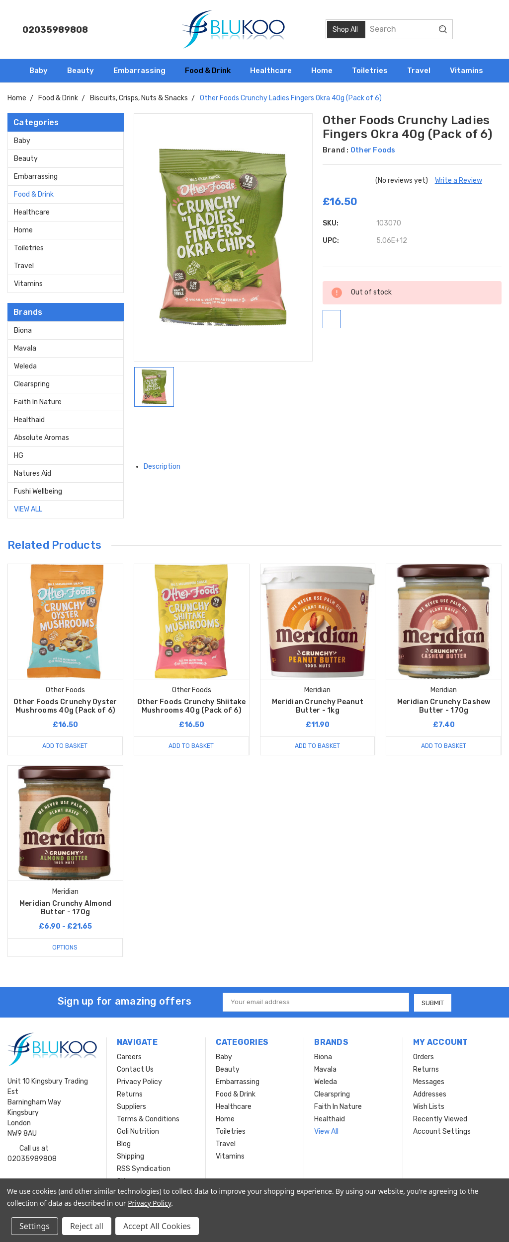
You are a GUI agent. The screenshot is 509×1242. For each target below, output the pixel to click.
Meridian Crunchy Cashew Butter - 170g (444, 706)
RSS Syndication (143, 1168)
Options (65, 947)
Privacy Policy (139, 1081)
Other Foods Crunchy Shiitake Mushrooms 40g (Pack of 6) (191, 706)
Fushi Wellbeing (38, 491)
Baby (42, 70)
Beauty (84, 70)
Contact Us (135, 1069)
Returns (130, 1094)
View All (28, 509)
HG (18, 455)
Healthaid (29, 420)
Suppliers (131, 1106)
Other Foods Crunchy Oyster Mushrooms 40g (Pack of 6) (65, 706)
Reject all (86, 1226)
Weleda (25, 366)
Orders (423, 1056)
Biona (23, 330)
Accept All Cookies (157, 1226)
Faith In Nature (38, 402)
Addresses (429, 1094)
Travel (423, 70)
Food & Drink (212, 70)
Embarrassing (143, 70)
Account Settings (442, 1131)
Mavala (25, 348)
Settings (34, 1226)
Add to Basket (65, 745)
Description (166, 466)
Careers (129, 1056)
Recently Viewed (440, 1118)
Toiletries (374, 70)
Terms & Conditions (148, 1118)
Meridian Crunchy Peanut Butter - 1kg (317, 706)
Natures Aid (32, 473)
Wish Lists (428, 1106)
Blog (124, 1143)
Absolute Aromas (41, 438)
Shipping (130, 1156)
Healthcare (275, 70)
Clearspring (32, 384)
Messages (428, 1081)
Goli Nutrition (138, 1131)
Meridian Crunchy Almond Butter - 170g (65, 907)
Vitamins (471, 70)
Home (326, 70)
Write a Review (458, 180)
